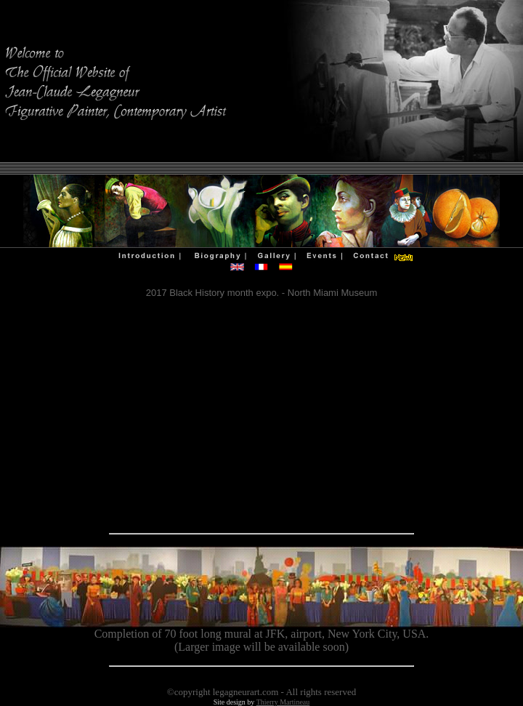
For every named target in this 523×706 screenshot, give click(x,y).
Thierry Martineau (283, 702)
